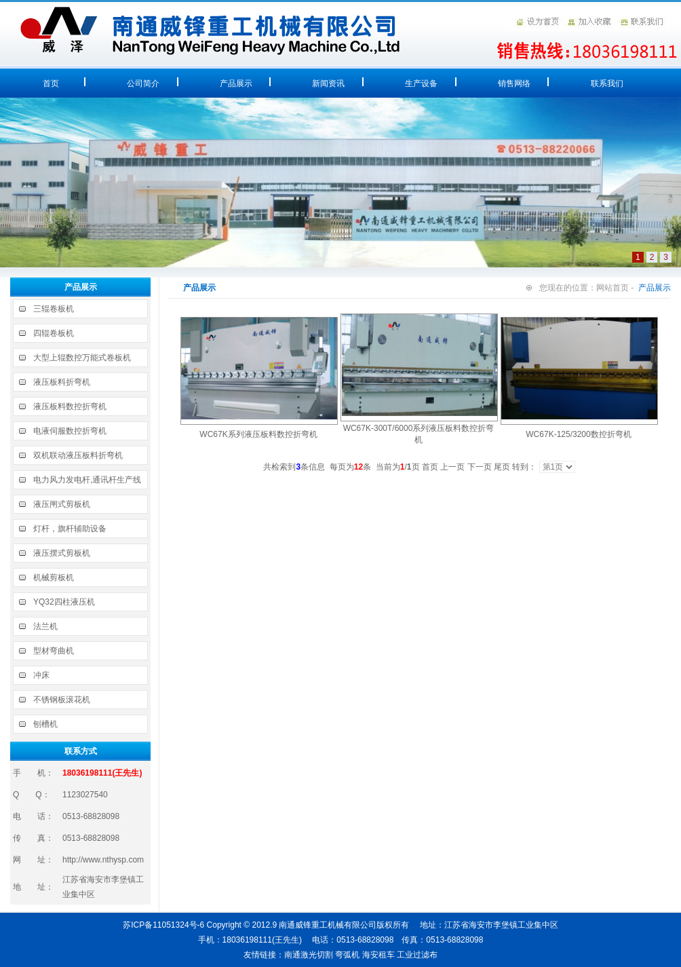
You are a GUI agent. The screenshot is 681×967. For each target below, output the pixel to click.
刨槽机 (45, 724)
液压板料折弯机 (61, 382)
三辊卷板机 (53, 309)
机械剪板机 (53, 577)
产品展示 (236, 83)
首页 (51, 83)
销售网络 (514, 83)
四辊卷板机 (53, 333)
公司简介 (143, 83)
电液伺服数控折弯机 (69, 431)
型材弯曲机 (53, 651)
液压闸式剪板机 (61, 504)
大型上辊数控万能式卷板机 (82, 357)
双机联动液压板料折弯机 (78, 455)
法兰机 (45, 626)
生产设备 (421, 83)
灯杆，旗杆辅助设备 (69, 528)
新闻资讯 (328, 83)
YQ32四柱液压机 (64, 602)
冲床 (41, 675)
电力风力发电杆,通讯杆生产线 (87, 480)
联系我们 (607, 83)
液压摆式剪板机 (61, 553)
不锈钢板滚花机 (61, 699)
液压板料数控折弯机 (69, 406)
